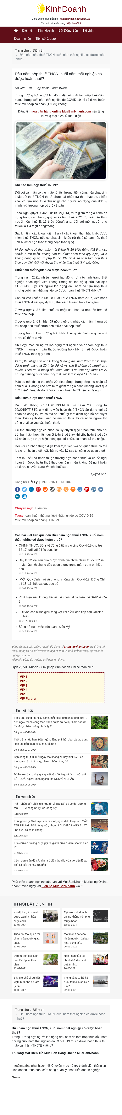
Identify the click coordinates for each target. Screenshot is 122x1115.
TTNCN (53, 520)
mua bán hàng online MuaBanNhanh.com (60, 111)
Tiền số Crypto (46, 38)
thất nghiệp (48, 515)
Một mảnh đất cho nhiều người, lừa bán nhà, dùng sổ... (76, 938)
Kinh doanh (46, 30)
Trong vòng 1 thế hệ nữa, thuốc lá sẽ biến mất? (76, 982)
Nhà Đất (81, 18)
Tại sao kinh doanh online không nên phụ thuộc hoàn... (77, 917)
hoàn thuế (30, 515)
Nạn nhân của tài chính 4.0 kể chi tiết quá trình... (75, 960)
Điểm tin (28, 30)
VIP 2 (23, 681)
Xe (88, 18)
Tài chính (89, 30)
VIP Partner (28, 698)
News (16, 1077)
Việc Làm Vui (74, 23)
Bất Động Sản (68, 30)
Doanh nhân (22, 38)
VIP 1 (23, 676)
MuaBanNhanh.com (77, 646)
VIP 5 (23, 694)
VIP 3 (23, 685)
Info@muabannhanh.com (29, 1065)
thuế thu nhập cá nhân (30, 520)
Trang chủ (22, 50)
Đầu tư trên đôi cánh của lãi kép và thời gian (26, 960)
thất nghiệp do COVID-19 (75, 515)
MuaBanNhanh (68, 18)
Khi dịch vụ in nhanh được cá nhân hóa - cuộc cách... (26, 917)
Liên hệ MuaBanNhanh (58, 886)
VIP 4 (23, 689)
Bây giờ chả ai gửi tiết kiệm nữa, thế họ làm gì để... (27, 982)
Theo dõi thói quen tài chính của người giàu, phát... (27, 938)
